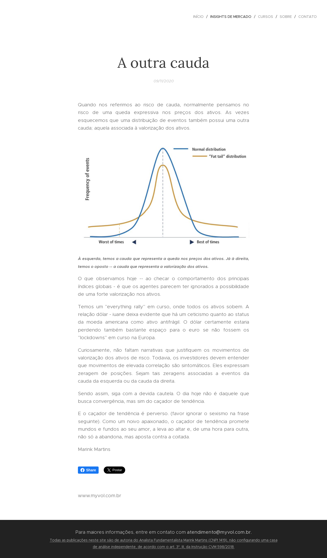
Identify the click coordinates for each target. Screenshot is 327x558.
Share (88, 470)
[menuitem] (200, 16)
